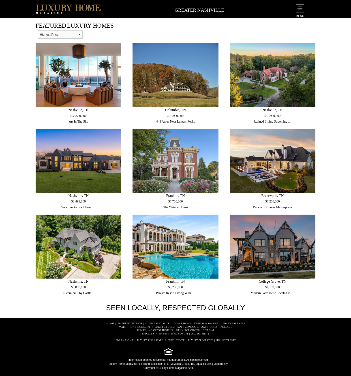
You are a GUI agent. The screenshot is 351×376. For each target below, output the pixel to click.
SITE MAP (208, 330)
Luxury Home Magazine (123, 363)
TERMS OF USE (179, 334)
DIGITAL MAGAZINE (206, 324)
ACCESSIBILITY (200, 334)
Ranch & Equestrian (168, 327)
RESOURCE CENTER (188, 330)
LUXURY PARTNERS (233, 324)
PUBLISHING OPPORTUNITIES (155, 330)
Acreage (226, 327)
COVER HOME (182, 324)
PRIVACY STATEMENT (154, 334)
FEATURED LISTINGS (130, 324)
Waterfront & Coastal (134, 327)
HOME (110, 324)
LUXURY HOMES (125, 340)
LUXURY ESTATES (175, 340)
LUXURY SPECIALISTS (158, 324)
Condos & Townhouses (201, 327)
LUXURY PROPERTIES (200, 340)
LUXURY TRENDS (226, 340)
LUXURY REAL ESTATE (150, 340)
